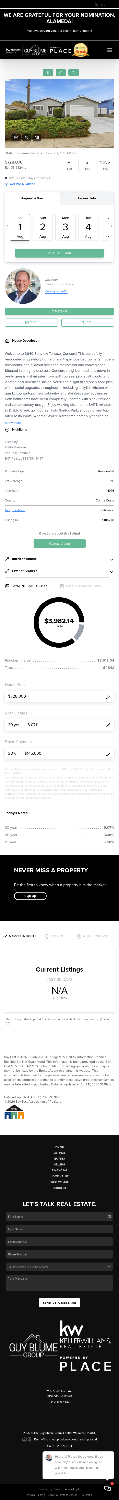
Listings (59, 1153)
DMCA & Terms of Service (62, 1495)
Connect (59, 1188)
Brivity (56, 1489)
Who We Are (59, 1182)
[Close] (109, 1455)
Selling (59, 1164)
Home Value (59, 1176)
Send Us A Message (59, 1302)
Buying (59, 1158)
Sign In (103, 4)
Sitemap (87, 1495)
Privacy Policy (35, 1495)
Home (59, 1146)
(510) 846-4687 (60, 1402)
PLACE (91, 1433)
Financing (59, 1170)
